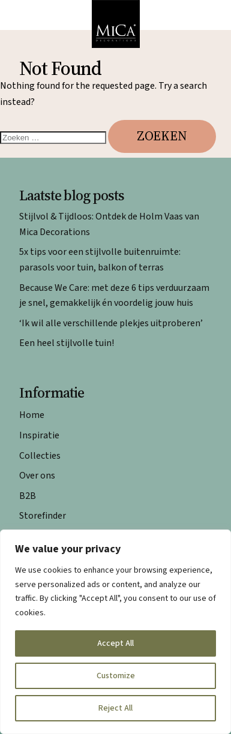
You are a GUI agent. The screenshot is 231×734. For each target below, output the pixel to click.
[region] (115, 632)
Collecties (40, 455)
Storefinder (42, 515)
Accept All (115, 643)
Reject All (115, 708)
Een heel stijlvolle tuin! (66, 343)
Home (31, 415)
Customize (116, 676)
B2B (27, 496)
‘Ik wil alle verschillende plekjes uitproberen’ (111, 323)
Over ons (37, 475)
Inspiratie (39, 435)
